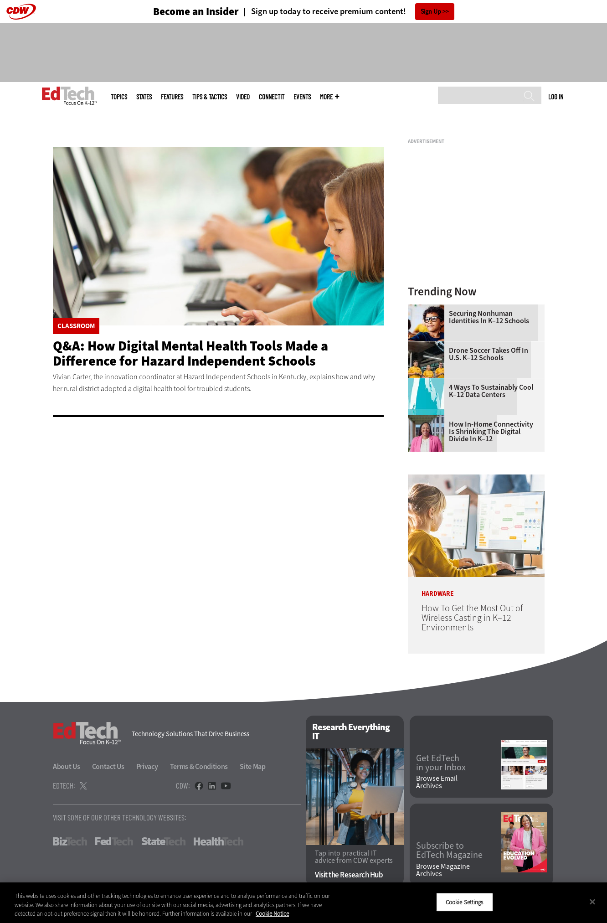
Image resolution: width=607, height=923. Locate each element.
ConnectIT (271, 96)
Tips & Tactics (209, 96)
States (144, 96)
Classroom (76, 326)
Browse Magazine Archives (443, 870)
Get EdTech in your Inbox (441, 763)
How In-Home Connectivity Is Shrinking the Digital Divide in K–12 (491, 432)
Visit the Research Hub (349, 875)
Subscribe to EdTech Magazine (449, 850)
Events (302, 96)
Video (243, 96)
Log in (555, 97)
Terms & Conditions (199, 766)
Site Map (253, 766)
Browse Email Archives (437, 782)
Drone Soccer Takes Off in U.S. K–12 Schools (488, 354)
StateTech (163, 841)
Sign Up (431, 11)
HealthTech (218, 841)
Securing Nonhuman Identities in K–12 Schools (489, 317)
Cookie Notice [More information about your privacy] (272, 914)
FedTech (114, 841)
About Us (66, 766)
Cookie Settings (465, 902)
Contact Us (108, 766)
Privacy (147, 766)
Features (172, 96)
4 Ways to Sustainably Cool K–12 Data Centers (491, 391)
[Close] (592, 902)
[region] (303, 902)
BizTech (70, 841)
